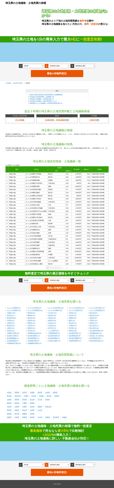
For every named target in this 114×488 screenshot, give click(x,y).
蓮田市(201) (31, 328)
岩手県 (24, 392)
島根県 (17, 410)
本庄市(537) (73, 315)
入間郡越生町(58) (54, 333)
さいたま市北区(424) (34, 308)
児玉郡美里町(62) (13, 341)
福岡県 (9, 417)
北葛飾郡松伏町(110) (34, 343)
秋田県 (40, 392)
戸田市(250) (93, 320)
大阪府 (9, 406)
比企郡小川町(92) (13, 335)
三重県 (24, 403)
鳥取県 (9, 410)
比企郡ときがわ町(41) (97, 335)
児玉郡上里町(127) (54, 341)
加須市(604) (52, 315)
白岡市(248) (73, 330)
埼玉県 (33, 396)
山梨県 (9, 399)
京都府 (17, 406)
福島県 (55, 392)
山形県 (47, 392)
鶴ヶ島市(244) (94, 328)
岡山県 (24, 410)
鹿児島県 (56, 417)
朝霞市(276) (31, 323)
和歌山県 (48, 406)
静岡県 (32, 403)
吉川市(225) (31, 330)
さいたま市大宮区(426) (56, 308)
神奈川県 (18, 396)
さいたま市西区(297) (14, 308)
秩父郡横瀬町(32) (13, 338)
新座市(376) (93, 323)
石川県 (40, 399)
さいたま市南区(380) (55, 310)
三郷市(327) (11, 328)
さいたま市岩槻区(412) (97, 310)
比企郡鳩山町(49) (74, 335)
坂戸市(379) (52, 328)
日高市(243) (11, 330)
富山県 (32, 399)
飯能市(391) (31, 315)
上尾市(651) (11, 320)
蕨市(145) (72, 320)
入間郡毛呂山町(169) (34, 333)
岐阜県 (17, 403)
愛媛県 (24, 414)
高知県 (32, 414)
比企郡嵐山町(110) (96, 333)
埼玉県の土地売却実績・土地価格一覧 (42, 96)
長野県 (17, 399)
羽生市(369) (52, 318)
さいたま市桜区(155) (14, 310)
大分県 (40, 417)
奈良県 (32, 406)
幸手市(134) (73, 328)
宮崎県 (47, 417)
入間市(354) (11, 323)
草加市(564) (31, 320)
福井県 (47, 399)
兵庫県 (24, 406)
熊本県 (32, 417)
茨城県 (41, 396)
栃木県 (49, 396)
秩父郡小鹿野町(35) (75, 338)
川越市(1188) (11, 313)
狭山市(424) (31, 318)
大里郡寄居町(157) (75, 341)
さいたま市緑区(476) (76, 310)
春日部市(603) (11, 318)
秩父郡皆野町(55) (33, 338)
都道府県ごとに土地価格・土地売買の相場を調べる (46, 103)
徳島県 (9, 414)
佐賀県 (17, 417)
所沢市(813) (11, 315)
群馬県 (56, 396)
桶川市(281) (11, 325)
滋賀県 (40, 406)
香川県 (17, 414)
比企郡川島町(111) (34, 335)
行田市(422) (73, 313)
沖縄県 (64, 417)
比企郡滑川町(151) (75, 333)
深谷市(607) (93, 318)
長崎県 (24, 417)
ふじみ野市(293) (53, 330)
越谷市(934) (52, 320)
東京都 (9, 396)
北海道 (9, 392)
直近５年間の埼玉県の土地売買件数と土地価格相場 (46, 94)
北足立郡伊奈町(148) (96, 330)
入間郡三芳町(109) (13, 333)
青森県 (17, 392)
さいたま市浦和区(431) (35, 310)
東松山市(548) (94, 315)
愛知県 (9, 403)
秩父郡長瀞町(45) (54, 338)
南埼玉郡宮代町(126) (96, 341)
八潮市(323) (73, 325)
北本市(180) (52, 325)
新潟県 (24, 399)
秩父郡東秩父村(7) (96, 338)
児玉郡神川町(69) (33, 341)
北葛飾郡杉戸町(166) (14, 343)
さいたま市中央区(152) (97, 308)
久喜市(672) (31, 325)
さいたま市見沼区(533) (76, 308)
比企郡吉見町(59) (54, 335)
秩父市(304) (93, 313)
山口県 (40, 410)
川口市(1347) (52, 313)
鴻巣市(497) (73, 318)
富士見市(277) (94, 325)
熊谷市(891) (31, 313)
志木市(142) (52, 323)
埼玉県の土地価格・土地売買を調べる (42, 99)
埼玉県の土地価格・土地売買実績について (43, 101)
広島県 (32, 410)
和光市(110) (73, 323)
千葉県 (26, 396)
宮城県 (32, 392)
